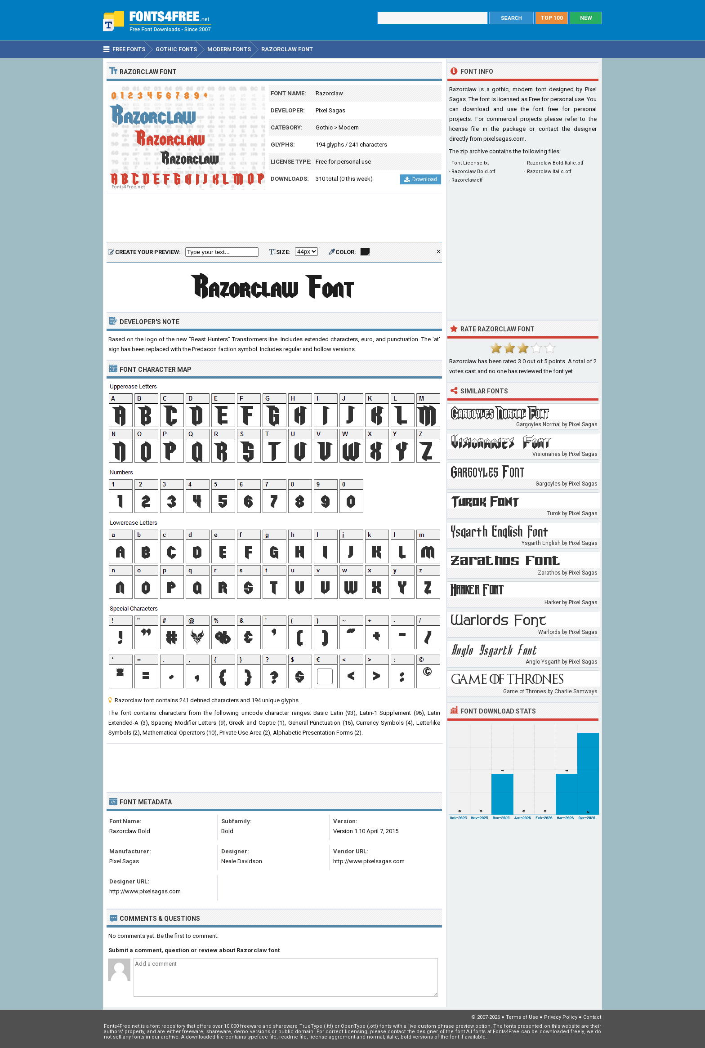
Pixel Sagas (330, 110)
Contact (592, 1017)
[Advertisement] (274, 218)
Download (420, 179)
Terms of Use (522, 1017)
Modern (349, 127)
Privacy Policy (560, 1017)
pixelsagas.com (504, 138)
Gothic (324, 127)
